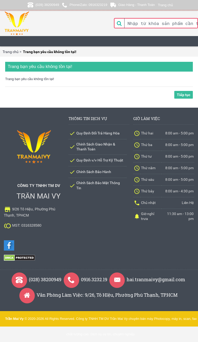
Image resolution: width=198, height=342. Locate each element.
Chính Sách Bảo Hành (93, 172)
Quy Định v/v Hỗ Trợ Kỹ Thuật (99, 160)
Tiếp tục (183, 95)
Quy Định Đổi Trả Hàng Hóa (98, 133)
